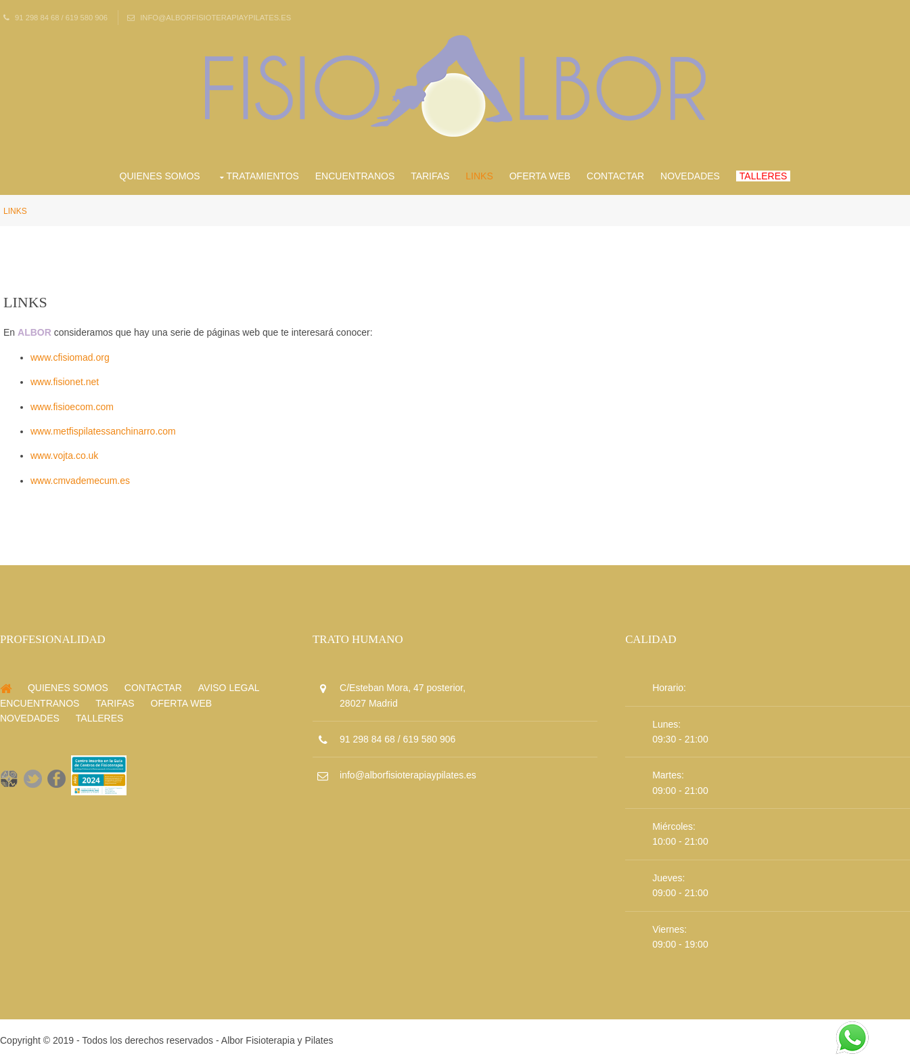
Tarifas (430, 176)
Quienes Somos (160, 176)
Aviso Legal (229, 687)
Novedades (690, 176)
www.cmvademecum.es (80, 480)
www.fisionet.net (64, 381)
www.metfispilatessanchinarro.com (103, 431)
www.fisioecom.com (72, 406)
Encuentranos (354, 176)
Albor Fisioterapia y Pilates (277, 1040)
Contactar (615, 176)
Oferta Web (540, 176)
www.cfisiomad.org (70, 357)
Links (479, 176)
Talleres (764, 176)
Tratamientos (263, 176)
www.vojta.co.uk (64, 455)
